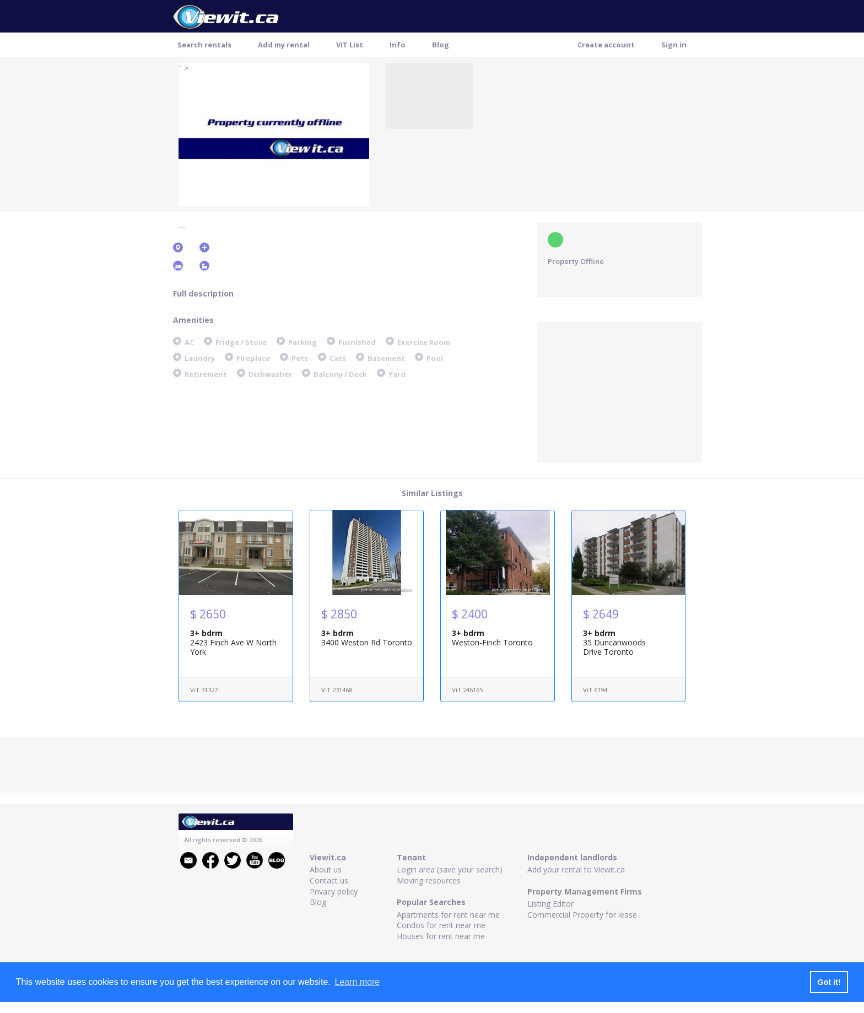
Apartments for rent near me (448, 914)
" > (183, 68)
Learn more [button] (357, 982)
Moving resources (429, 880)
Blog (440, 45)
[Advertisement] (619, 391)
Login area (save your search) (450, 869)
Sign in (674, 45)
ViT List (349, 45)
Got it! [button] (828, 982)
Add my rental (284, 45)
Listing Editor (550, 903)
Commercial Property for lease (582, 914)
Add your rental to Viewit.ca (576, 869)
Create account (606, 45)
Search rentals (204, 45)
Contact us (329, 880)
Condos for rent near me (441, 925)
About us (326, 869)
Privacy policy (334, 891)
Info (398, 45)
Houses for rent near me (441, 936)
